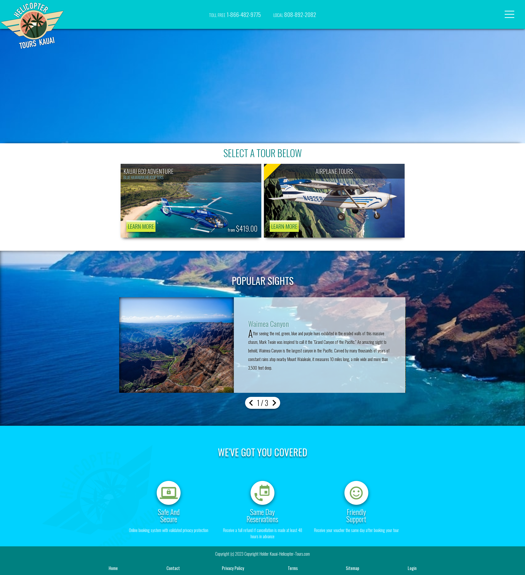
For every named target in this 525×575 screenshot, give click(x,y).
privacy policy (233, 568)
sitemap (352, 568)
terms (293, 568)
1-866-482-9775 (235, 14)
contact (173, 568)
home (113, 568)
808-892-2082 (294, 14)
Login (412, 568)
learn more (141, 226)
